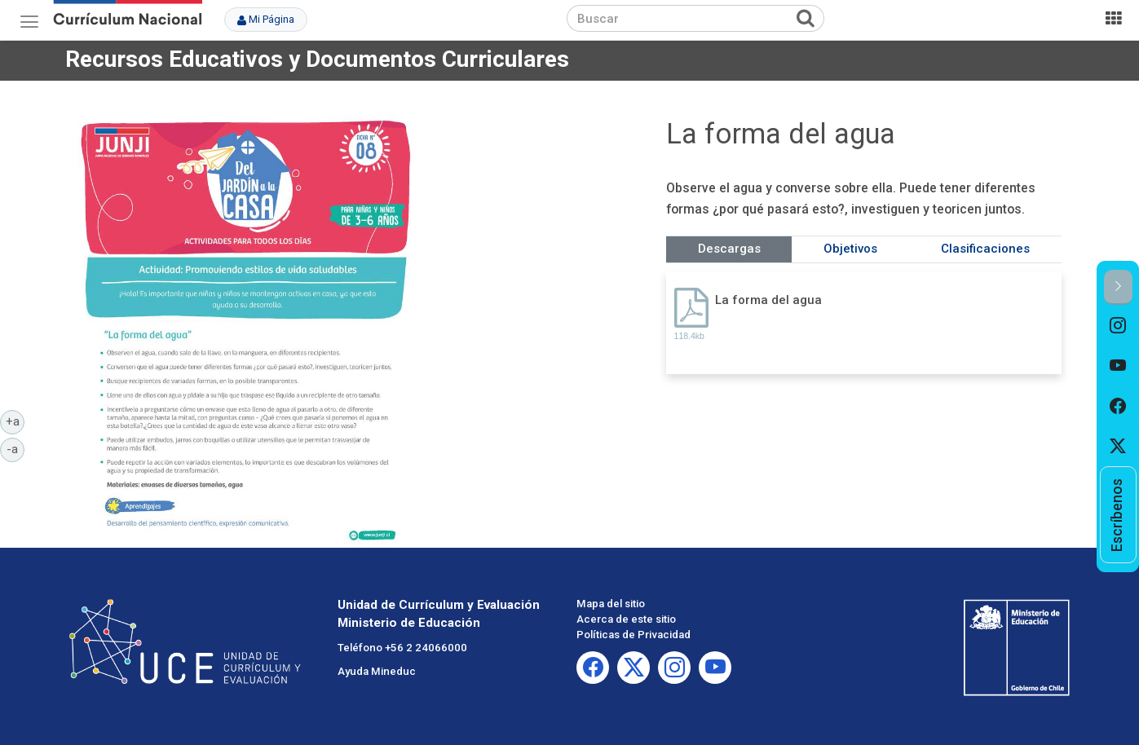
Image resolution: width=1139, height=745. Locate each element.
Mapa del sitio (610, 603)
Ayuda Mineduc (377, 671)
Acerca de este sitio (626, 619)
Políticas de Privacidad (633, 634)
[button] (1118, 287)
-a (15, 448)
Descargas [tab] (729, 248)
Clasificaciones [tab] (985, 248)
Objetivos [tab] (850, 248)
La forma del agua (768, 300)
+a (15, 420)
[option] (1118, 325)
